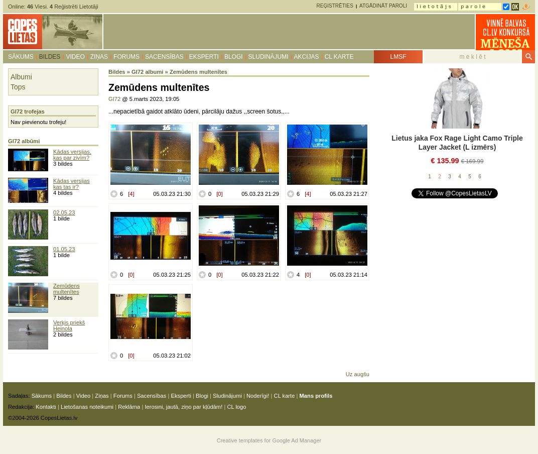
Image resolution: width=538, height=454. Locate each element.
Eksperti (204, 56)
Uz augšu (357, 374)
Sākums (21, 56)
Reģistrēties (335, 6)
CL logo (236, 407)
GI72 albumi (147, 72)
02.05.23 (64, 212)
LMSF (398, 56)
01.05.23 (64, 249)
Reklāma (129, 407)
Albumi (21, 77)
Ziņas (99, 56)
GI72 (114, 99)
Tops (18, 87)
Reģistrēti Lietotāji (74, 7)
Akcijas (306, 56)
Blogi (233, 56)
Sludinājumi (268, 56)
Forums (126, 56)
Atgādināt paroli (383, 6)
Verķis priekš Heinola (69, 325)
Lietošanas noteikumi (87, 407)
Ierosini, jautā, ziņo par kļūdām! (183, 407)
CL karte (339, 56)
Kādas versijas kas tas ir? (71, 184)
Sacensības (164, 56)
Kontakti (46, 407)
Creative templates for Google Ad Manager (269, 440)
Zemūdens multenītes (66, 289)
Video (75, 56)
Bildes (50, 56)
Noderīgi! (257, 396)
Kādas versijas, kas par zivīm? (72, 155)
